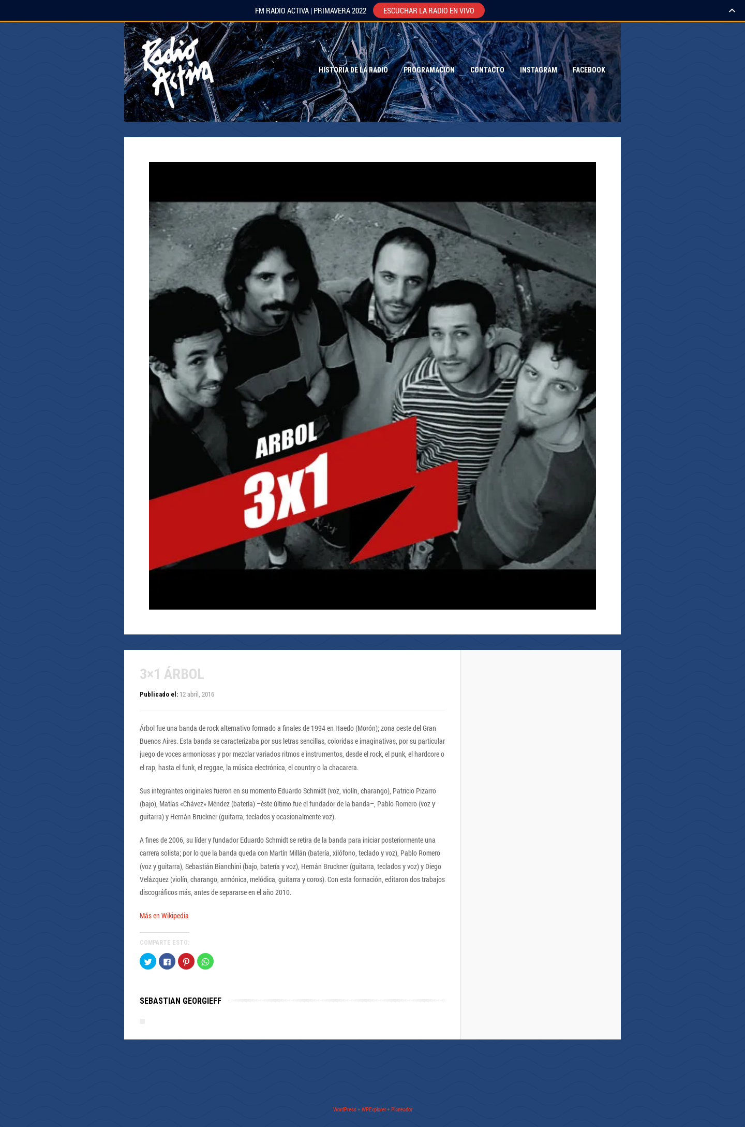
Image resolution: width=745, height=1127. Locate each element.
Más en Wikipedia (164, 915)
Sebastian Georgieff (180, 1001)
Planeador (401, 1109)
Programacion (429, 70)
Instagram (538, 70)
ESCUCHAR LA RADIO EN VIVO (428, 10)
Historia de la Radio (353, 70)
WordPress (344, 1109)
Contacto (487, 70)
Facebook (589, 70)
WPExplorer (374, 1109)
